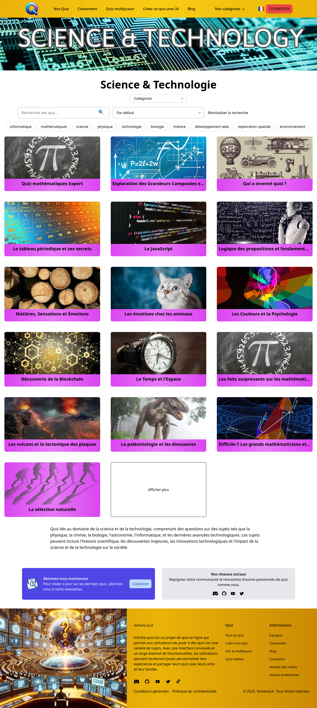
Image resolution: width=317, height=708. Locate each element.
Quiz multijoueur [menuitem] (120, 8)
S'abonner (140, 583)
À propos (275, 635)
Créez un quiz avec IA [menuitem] (161, 8)
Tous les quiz (234, 635)
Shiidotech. (266, 691)
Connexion (279, 8)
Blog (272, 651)
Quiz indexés (234, 659)
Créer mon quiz (236, 643)
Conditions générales (151, 691)
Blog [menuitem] (191, 8)
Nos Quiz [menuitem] (61, 8)
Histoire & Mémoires (284, 675)
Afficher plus (158, 489)
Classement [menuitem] (87, 8)
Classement (277, 643)
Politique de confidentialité (194, 691)
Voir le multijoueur (238, 651)
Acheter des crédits (283, 667)
